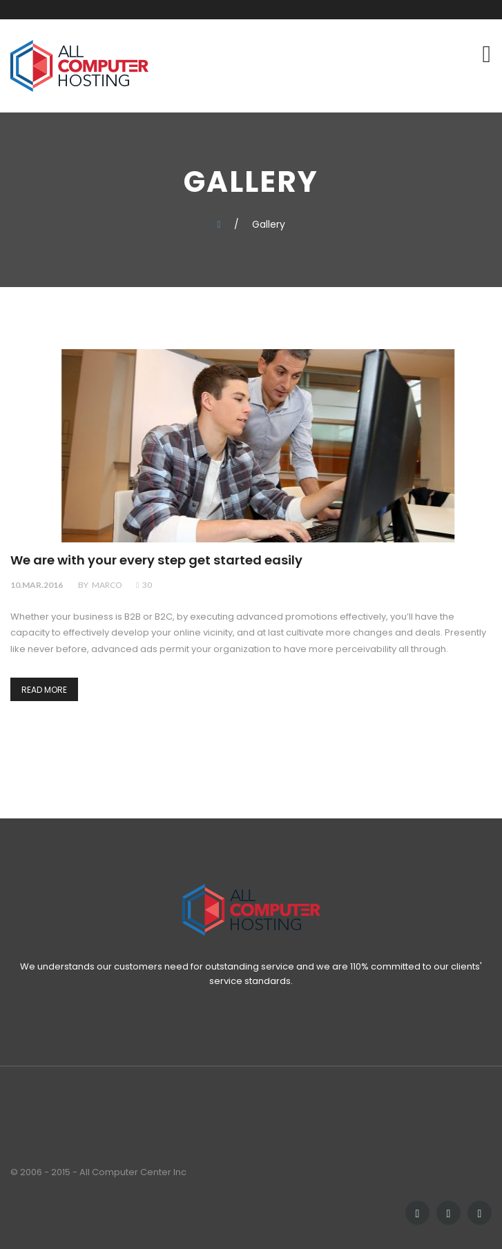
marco (107, 585)
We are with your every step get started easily (156, 561)
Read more (44, 690)
